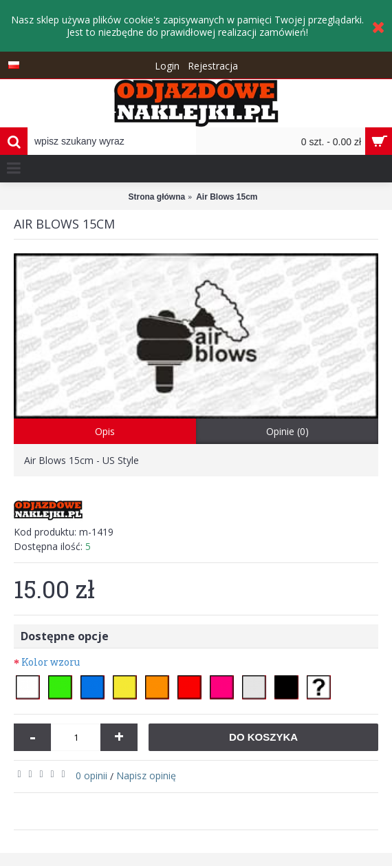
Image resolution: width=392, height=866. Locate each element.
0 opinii (91, 775)
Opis (105, 431)
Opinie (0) (287, 431)
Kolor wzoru (50, 661)
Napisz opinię (146, 775)
